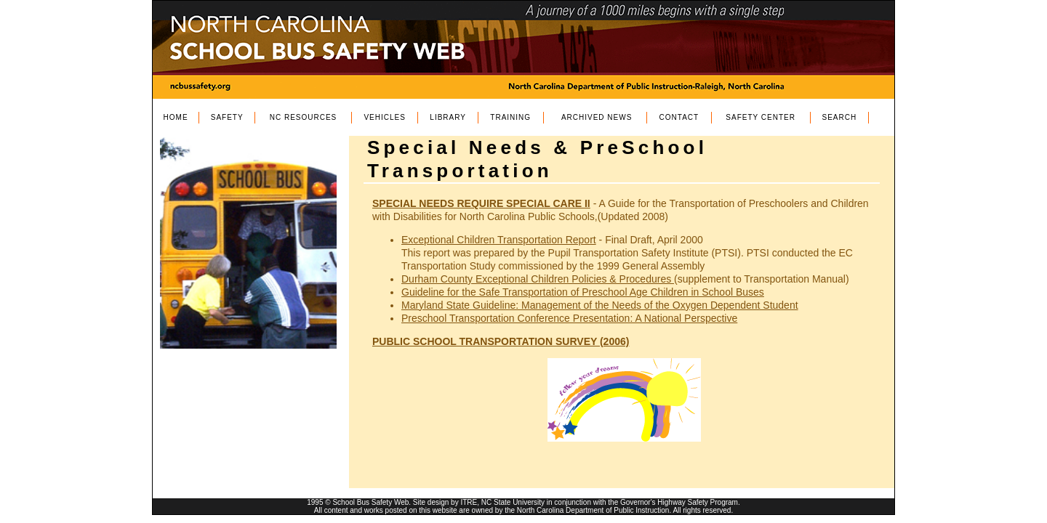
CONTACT (679, 117)
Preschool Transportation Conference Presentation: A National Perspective (569, 318)
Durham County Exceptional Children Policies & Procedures (537, 279)
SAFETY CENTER (760, 117)
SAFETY (227, 117)
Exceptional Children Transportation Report (498, 240)
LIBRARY (448, 117)
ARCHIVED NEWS (596, 117)
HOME (176, 117)
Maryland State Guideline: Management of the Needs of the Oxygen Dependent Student (599, 305)
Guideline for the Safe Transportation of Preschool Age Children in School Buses (582, 292)
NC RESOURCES (303, 117)
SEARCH (839, 117)
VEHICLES (384, 117)
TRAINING (510, 117)
